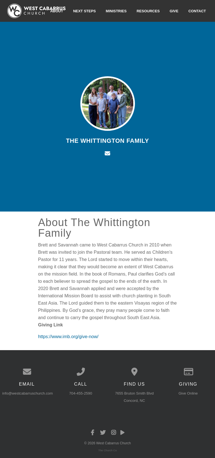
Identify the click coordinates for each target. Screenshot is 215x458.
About (56, 11)
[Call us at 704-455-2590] (80, 372)
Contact (197, 11)
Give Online (188, 393)
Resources (148, 11)
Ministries (116, 11)
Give (174, 11)
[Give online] (188, 372)
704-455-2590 (80, 393)
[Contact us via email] (27, 372)
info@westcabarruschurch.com (27, 393)
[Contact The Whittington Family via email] (107, 153)
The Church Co (107, 450)
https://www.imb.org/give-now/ (68, 336)
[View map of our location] (134, 372)
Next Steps (84, 11)
